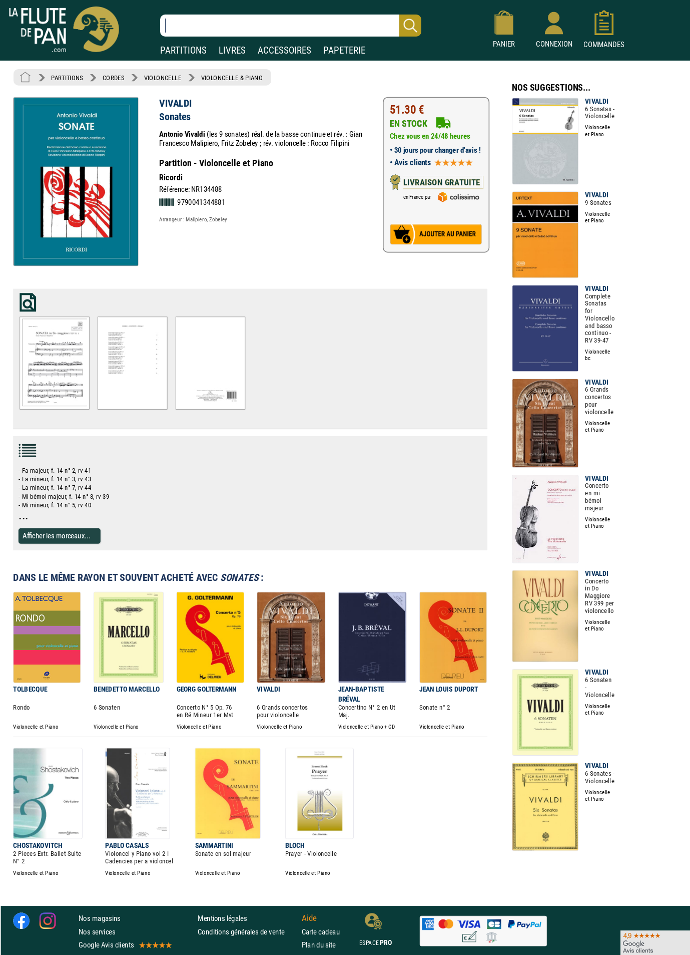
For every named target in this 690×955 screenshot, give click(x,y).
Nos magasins (100, 918)
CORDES (113, 78)
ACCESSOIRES (284, 50)
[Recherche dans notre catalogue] (290, 26)
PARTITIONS (183, 50)
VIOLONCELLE (163, 78)
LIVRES (232, 50)
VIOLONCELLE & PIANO (232, 78)
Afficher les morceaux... (57, 535)
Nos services (97, 931)
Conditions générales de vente (247, 931)
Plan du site (319, 944)
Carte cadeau (321, 931)
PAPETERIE (344, 50)
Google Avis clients (125, 944)
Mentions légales (222, 918)
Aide (309, 918)
